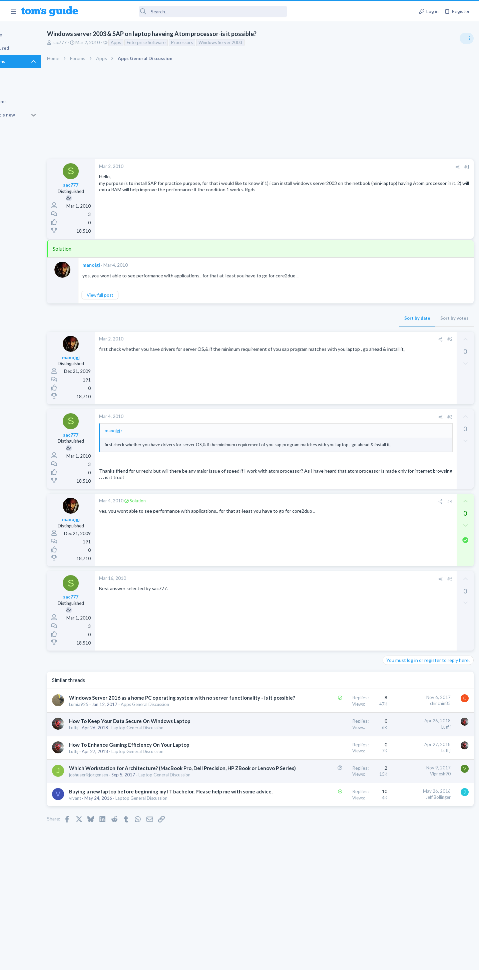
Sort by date (309, 318)
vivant (105, 825)
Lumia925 (108, 717)
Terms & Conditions (303, 960)
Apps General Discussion (174, 717)
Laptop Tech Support (405, 589)
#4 (342, 507)
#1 (359, 167)
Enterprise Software (175, 42)
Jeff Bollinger (330, 817)
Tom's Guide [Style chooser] (424, 914)
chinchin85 (332, 709)
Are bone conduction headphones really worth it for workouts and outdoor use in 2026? (426, 383)
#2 (342, 339)
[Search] (187, 11)
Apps (145, 42)
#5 (342, 584)
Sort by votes (346, 318)
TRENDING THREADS (394, 363)
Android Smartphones (405, 480)
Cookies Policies (214, 960)
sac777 (89, 42)
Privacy (256, 960)
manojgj (121, 265)
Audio (390, 408)
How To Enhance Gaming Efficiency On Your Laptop (159, 758)
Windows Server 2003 (250, 42)
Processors (211, 42)
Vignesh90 (332, 786)
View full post (129, 295)
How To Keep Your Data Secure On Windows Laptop (159, 734)
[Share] (349, 167)
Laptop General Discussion (167, 740)
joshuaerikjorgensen (118, 794)
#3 (342, 417)
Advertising (167, 960)
